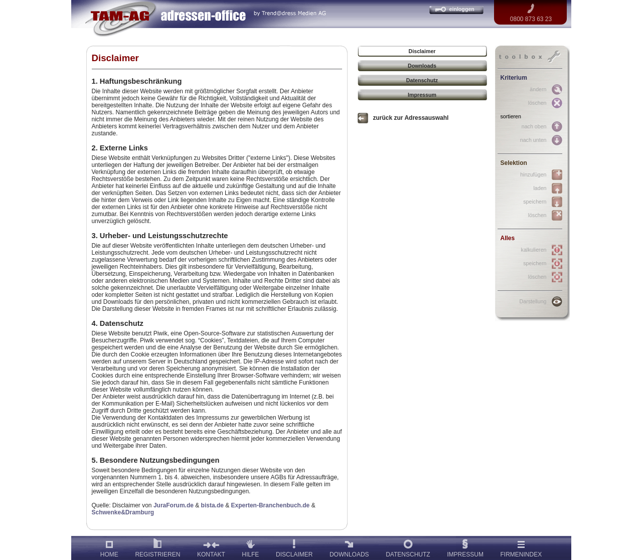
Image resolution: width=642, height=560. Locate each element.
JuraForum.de (173, 505)
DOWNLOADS (349, 547)
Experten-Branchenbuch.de (270, 505)
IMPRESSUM (465, 547)
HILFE (250, 547)
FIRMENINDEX (521, 547)
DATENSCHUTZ (408, 547)
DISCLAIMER (294, 547)
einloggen (461, 9)
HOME (109, 547)
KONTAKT (211, 547)
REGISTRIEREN (157, 547)
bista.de (212, 505)
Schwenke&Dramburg (123, 512)
